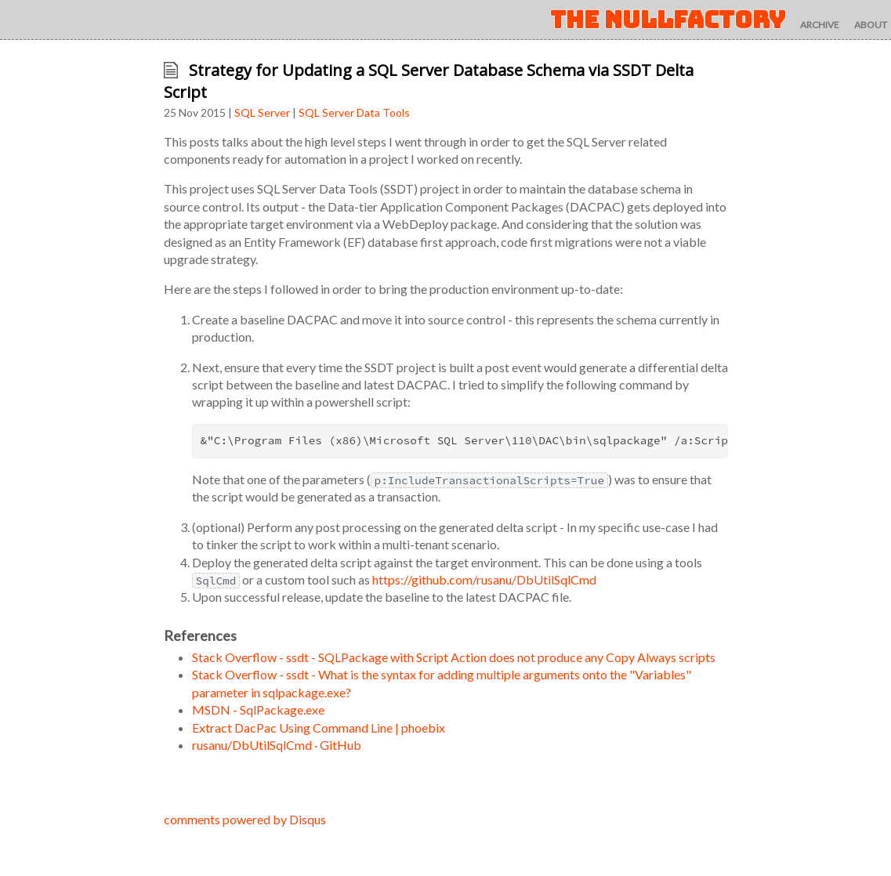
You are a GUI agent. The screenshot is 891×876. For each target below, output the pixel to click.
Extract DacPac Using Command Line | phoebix (318, 727)
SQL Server (262, 112)
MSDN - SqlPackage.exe (258, 709)
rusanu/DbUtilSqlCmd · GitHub (276, 744)
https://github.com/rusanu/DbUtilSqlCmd (484, 579)
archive (819, 25)
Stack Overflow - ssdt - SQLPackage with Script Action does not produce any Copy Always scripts (453, 657)
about (870, 25)
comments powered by (245, 819)
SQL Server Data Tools (354, 112)
